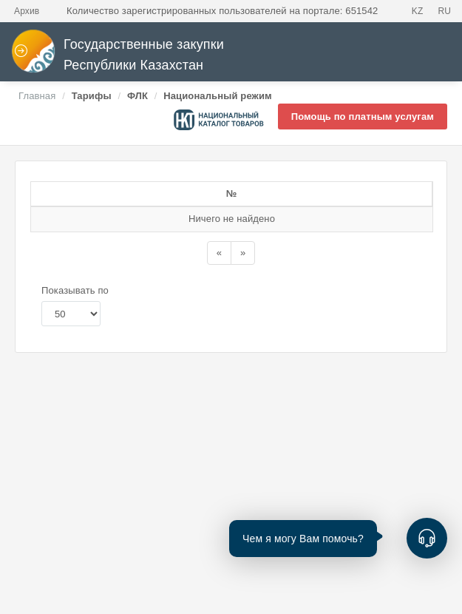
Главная (36, 95)
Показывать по (75, 303)
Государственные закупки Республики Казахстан (117, 55)
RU (444, 11)
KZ (418, 11)
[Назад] (219, 266)
